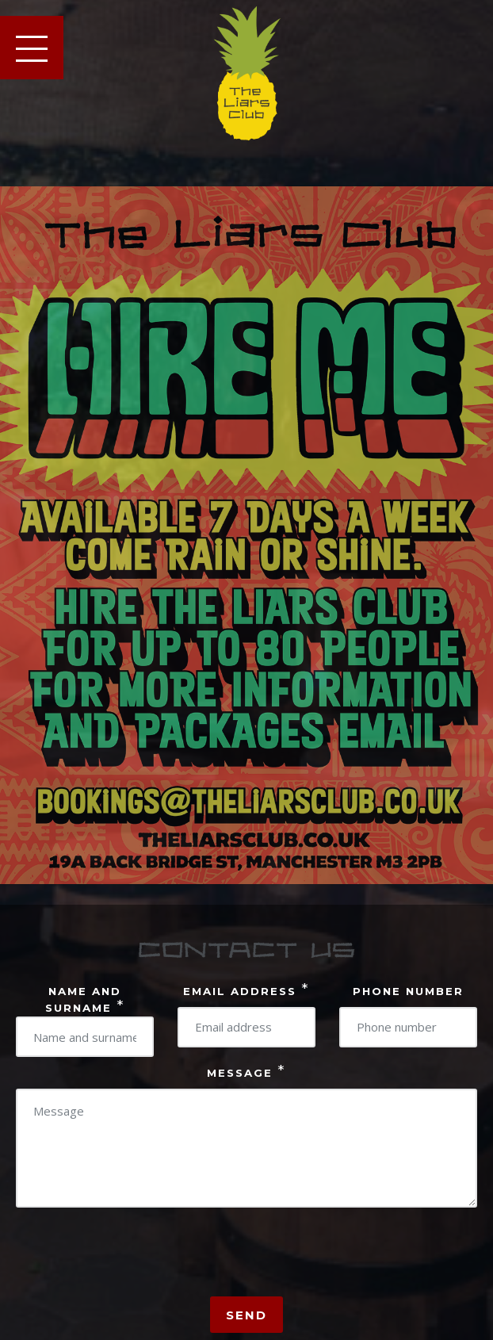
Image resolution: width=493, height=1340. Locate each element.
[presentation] (136, 1257)
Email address (246, 989)
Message (246, 1071)
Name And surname (85, 996)
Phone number (408, 991)
